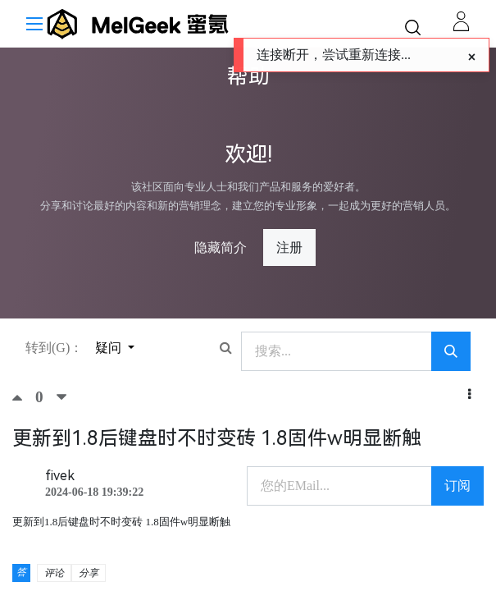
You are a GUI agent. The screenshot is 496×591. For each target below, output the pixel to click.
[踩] (61, 397)
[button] (469, 395)
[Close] (472, 57)
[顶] (23, 397)
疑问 (110, 348)
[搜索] (451, 351)
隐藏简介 (220, 247)
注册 (289, 247)
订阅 (457, 485)
